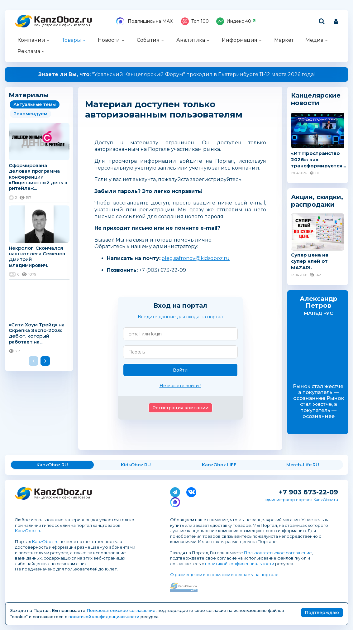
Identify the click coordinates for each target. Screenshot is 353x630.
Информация (239, 40)
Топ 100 (195, 21)
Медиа (314, 40)
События (148, 40)
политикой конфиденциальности (239, 563)
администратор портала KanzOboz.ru (301, 499)
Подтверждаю (322, 612)
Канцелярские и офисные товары (62, 25)
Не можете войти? (180, 385)
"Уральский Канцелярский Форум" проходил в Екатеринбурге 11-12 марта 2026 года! (176, 74)
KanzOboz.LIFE (219, 465)
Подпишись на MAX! (145, 21)
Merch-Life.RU (302, 465)
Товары (71, 40)
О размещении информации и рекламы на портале (224, 574)
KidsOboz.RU (136, 465)
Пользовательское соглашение (278, 552)
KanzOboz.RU (52, 465)
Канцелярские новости (316, 99)
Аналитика (190, 40)
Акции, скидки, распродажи (317, 200)
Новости (109, 40)
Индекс (236, 21)
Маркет (283, 40)
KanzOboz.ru (28, 530)
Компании (31, 40)
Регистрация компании (180, 408)
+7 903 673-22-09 (308, 492)
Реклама (28, 51)
